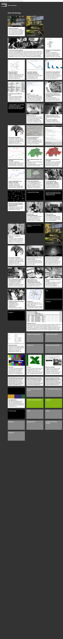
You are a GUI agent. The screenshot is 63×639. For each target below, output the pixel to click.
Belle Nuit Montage (12, 5)
